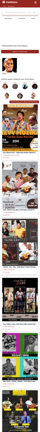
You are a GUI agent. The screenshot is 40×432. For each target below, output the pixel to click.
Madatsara (9, 2)
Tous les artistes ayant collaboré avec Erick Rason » (24, 102)
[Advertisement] (20, 34)
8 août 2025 (7, 215)
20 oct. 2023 (7, 386)
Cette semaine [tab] (8, 18)
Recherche (11, 6)
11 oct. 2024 (7, 272)
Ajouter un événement (20, 51)
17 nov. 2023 (7, 329)
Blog (4, 6)
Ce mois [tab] (33, 18)
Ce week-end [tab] (21, 18)
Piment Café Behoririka (9, 212)
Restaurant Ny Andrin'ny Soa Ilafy (11, 155)
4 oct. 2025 (6, 158)
